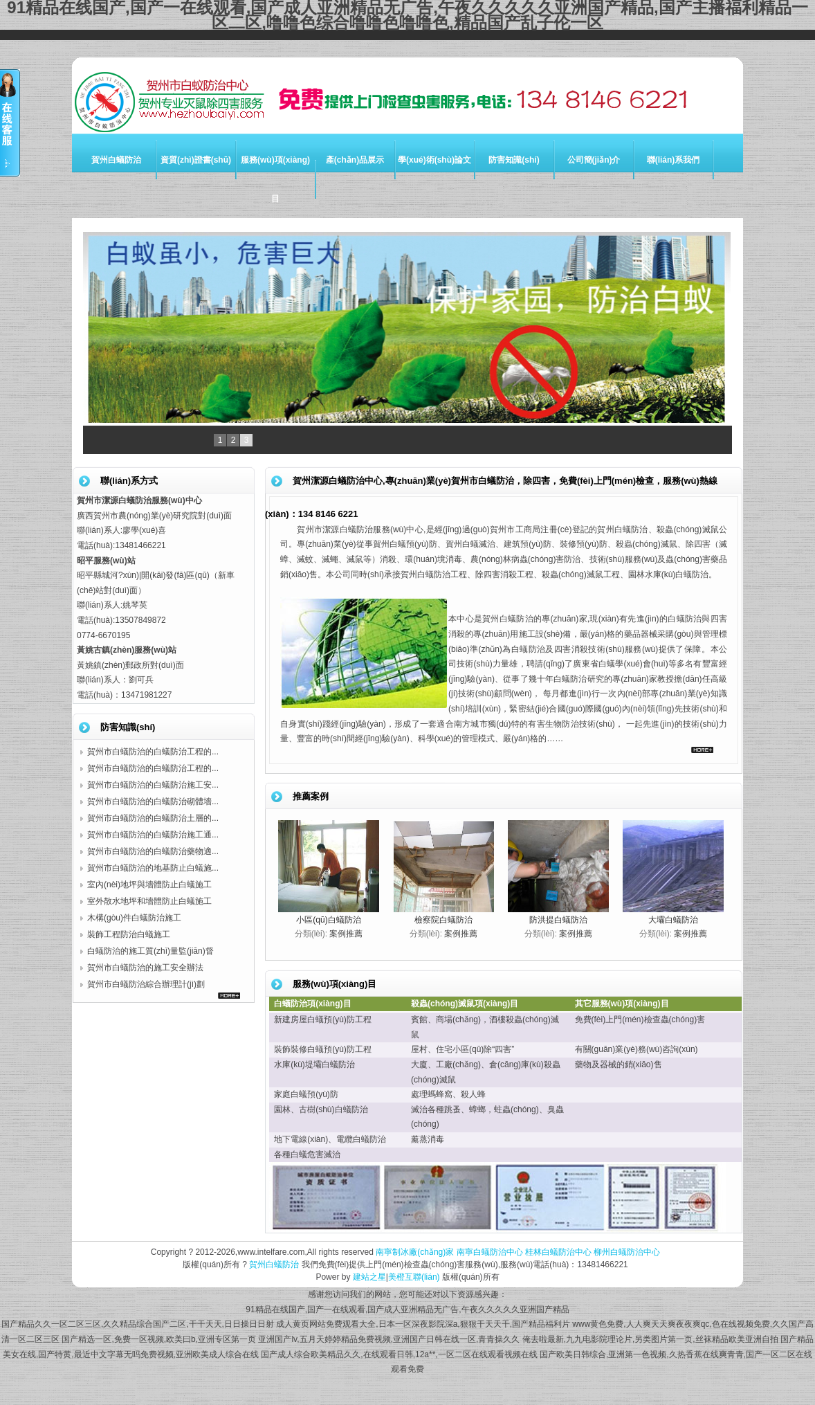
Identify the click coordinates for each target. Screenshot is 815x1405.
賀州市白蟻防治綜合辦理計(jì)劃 (146, 984)
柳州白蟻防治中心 (627, 1252)
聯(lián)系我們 (673, 160)
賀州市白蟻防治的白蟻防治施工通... (153, 835)
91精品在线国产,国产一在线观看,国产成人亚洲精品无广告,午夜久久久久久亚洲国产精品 (407, 1309)
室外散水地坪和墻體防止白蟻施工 (149, 901)
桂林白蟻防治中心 (558, 1252)
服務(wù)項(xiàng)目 (275, 179)
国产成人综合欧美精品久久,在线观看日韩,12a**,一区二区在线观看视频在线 (399, 1354)
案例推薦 (346, 934)
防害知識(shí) (513, 160)
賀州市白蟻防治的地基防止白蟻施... (153, 868)
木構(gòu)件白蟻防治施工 (134, 918)
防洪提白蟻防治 (558, 920)
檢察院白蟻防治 (443, 920)
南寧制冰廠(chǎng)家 (415, 1252)
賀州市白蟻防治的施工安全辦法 (145, 967)
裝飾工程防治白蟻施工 (128, 934)
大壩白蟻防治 (673, 920)
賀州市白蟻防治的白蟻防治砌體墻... (153, 801)
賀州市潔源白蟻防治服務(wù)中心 (360, 529)
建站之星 (369, 1277)
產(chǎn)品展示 (355, 160)
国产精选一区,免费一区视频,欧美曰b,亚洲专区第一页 (159, 1339)
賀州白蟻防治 (116, 160)
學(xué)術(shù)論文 (434, 160)
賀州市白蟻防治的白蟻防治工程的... (153, 751)
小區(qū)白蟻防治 (328, 920)
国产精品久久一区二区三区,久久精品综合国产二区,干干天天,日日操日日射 (137, 1324)
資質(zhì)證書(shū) (196, 160)
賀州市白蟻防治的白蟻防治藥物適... (153, 851)
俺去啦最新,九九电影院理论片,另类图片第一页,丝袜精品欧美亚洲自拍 (650, 1339)
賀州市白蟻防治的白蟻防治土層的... (153, 818)
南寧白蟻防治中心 (490, 1252)
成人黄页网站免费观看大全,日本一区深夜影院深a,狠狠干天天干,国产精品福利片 (423, 1324)
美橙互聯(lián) (414, 1277)
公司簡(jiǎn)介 (594, 160)
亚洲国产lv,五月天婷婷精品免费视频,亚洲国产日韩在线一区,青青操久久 (389, 1339)
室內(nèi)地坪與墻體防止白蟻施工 (149, 884)
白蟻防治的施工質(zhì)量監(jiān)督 (150, 951)
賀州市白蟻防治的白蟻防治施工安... (153, 785)
